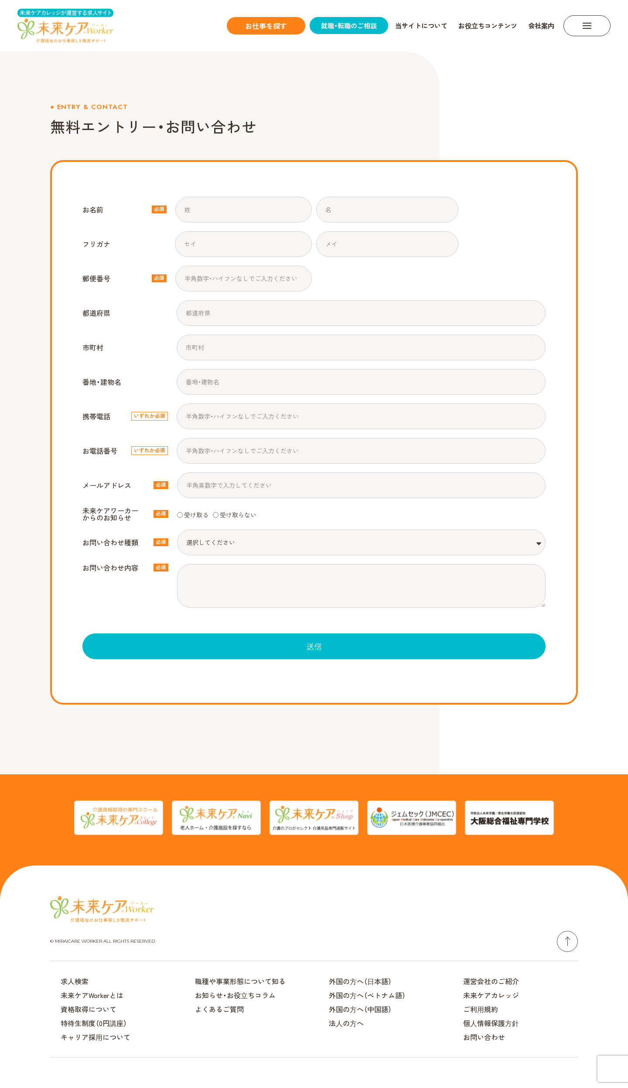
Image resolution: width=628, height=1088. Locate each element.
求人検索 (75, 981)
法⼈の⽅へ (346, 1023)
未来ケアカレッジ (491, 995)
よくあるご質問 (219, 1009)
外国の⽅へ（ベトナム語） (367, 995)
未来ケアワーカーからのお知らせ (110, 514)
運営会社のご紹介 (491, 981)
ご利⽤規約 (480, 1009)
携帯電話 (96, 416)
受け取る (196, 514)
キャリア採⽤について (95, 1037)
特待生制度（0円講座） (94, 1023)
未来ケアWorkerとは (92, 995)
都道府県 (96, 312)
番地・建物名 (101, 381)
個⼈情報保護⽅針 (491, 1023)
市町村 (92, 347)
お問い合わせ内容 (110, 567)
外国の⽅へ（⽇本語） (360, 981)
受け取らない (238, 514)
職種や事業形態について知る (240, 981)
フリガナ (96, 243)
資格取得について (88, 1009)
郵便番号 (96, 278)
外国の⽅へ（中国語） (360, 1009)
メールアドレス (106, 485)
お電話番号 (99, 450)
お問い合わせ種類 (110, 542)
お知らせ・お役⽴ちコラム (235, 995)
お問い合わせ (484, 1037)
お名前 (92, 209)
